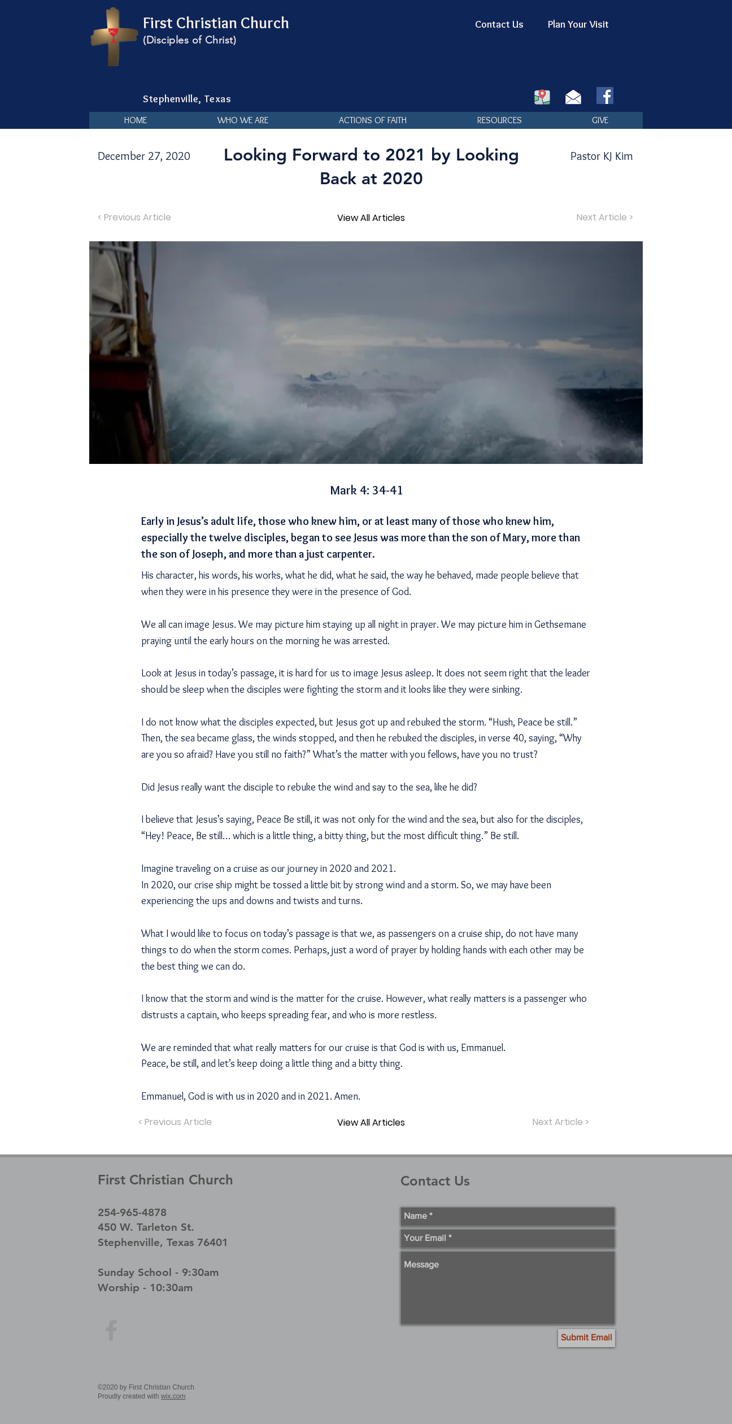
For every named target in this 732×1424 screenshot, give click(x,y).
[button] (242, 120)
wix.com (173, 1396)
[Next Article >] (603, 217)
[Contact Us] (499, 25)
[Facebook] (604, 95)
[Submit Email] (586, 1338)
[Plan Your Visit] (578, 25)
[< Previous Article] (136, 217)
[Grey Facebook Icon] (111, 1330)
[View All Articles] (371, 217)
